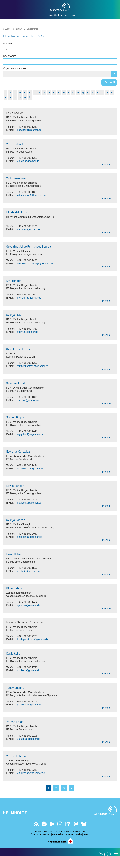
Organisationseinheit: (15, 68)
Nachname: (9, 56)
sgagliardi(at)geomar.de (30, 434)
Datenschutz (58, 834)
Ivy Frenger (13, 281)
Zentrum (19, 29)
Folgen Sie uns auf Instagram (60, 824)
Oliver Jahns (14, 588)
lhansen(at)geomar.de (29, 502)
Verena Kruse (14, 722)
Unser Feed (36, 824)
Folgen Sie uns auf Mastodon (76, 824)
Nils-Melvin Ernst (17, 212)
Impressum (45, 834)
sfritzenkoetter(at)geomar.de (32, 366)
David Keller (13, 653)
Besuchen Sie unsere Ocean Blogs (44, 824)
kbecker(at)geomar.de (29, 130)
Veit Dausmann (16, 178)
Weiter (71, 788)
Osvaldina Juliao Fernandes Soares (28, 246)
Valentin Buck (15, 144)
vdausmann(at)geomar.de (31, 195)
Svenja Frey (13, 315)
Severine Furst (15, 383)
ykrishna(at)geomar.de (29, 704)
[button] (116, 851)
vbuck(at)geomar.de (28, 161)
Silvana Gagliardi (16, 417)
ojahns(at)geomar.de (28, 605)
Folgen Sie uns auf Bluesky (84, 824)
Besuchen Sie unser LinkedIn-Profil (68, 824)
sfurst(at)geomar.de (28, 400)
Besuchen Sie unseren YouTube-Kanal (52, 824)
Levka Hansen (15, 486)
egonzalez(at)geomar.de (30, 468)
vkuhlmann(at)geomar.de (31, 773)
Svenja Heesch (15, 520)
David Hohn (13, 554)
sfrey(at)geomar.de (27, 332)
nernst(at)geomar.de (28, 229)
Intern (86, 834)
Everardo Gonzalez (18, 452)
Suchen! (109, 82)
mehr (105, 164)
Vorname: (8, 43)
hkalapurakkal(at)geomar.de (32, 639)
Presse (69, 834)
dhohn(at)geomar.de (28, 571)
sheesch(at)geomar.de (29, 537)
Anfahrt (78, 834)
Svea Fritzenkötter (18, 349)
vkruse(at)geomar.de (28, 738)
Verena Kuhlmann (17, 756)
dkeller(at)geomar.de (28, 670)
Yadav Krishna (15, 688)
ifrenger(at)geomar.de (29, 297)
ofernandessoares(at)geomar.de (35, 263)
